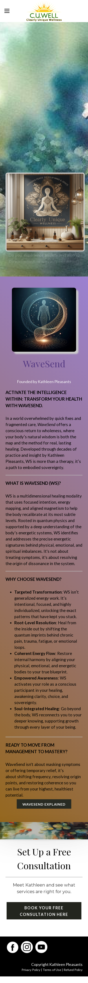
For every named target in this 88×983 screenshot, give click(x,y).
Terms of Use (52, 970)
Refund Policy (73, 970)
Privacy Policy (31, 970)
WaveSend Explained (44, 804)
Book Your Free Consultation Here (44, 911)
